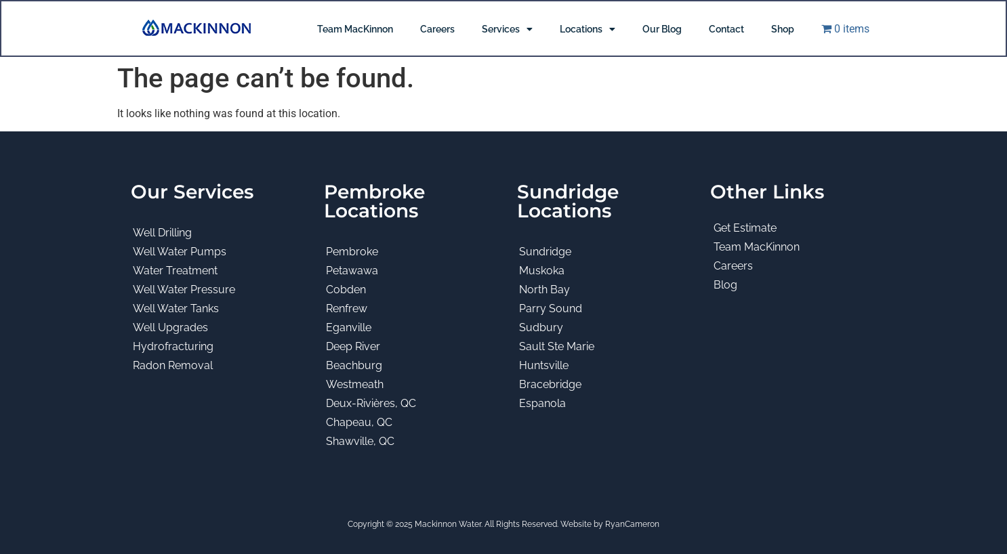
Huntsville (544, 365)
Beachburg (354, 365)
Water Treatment (175, 270)
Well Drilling (162, 232)
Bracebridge (550, 384)
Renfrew (346, 308)
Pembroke (352, 251)
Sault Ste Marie (556, 346)
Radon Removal (173, 365)
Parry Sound (550, 308)
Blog (725, 284)
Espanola (542, 403)
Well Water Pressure (184, 289)
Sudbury (541, 327)
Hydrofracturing (173, 346)
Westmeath (355, 384)
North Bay (544, 289)
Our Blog (662, 29)
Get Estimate (745, 227)
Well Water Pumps (179, 251)
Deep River (353, 346)
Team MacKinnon (355, 29)
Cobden (346, 289)
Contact (726, 29)
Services (507, 29)
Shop (782, 29)
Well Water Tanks (176, 308)
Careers (437, 29)
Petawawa (352, 270)
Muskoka (541, 270)
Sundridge (545, 251)
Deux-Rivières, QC (371, 403)
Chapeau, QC (359, 422)
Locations (587, 29)
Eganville (348, 327)
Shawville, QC (360, 441)
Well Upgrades (170, 327)
